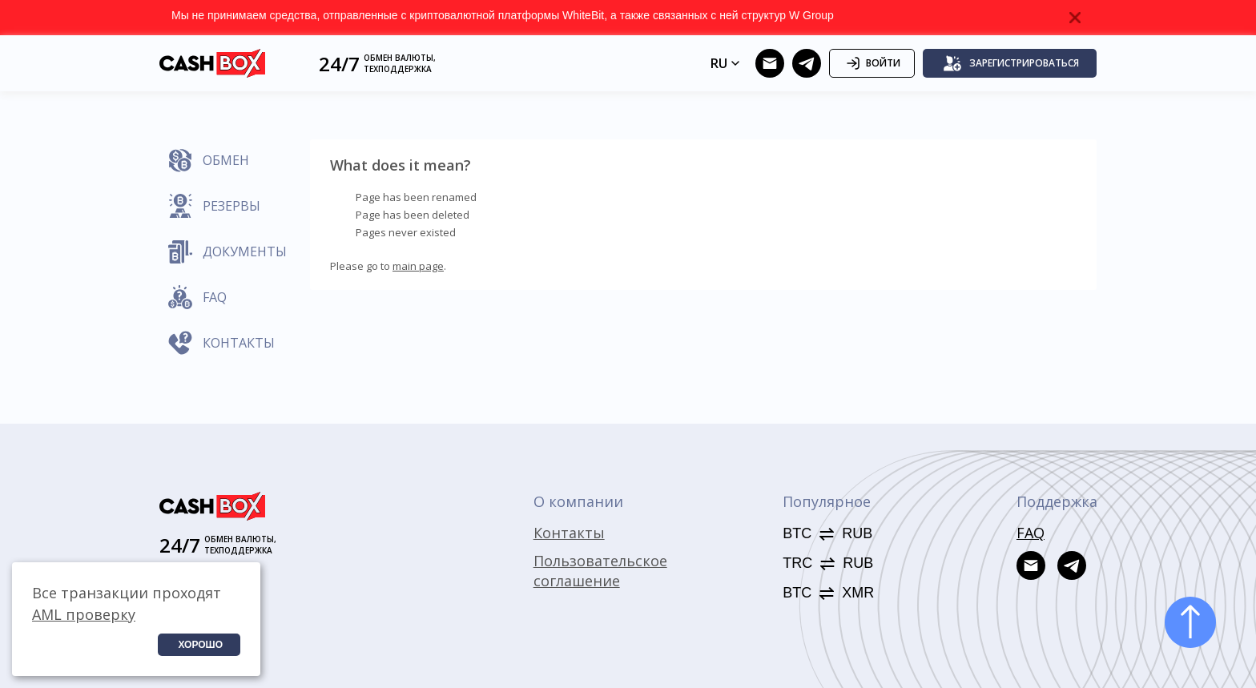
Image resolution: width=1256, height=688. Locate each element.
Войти (871, 63)
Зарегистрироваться (1011, 63)
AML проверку (83, 614)
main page (418, 266)
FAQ (1030, 532)
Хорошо (200, 644)
